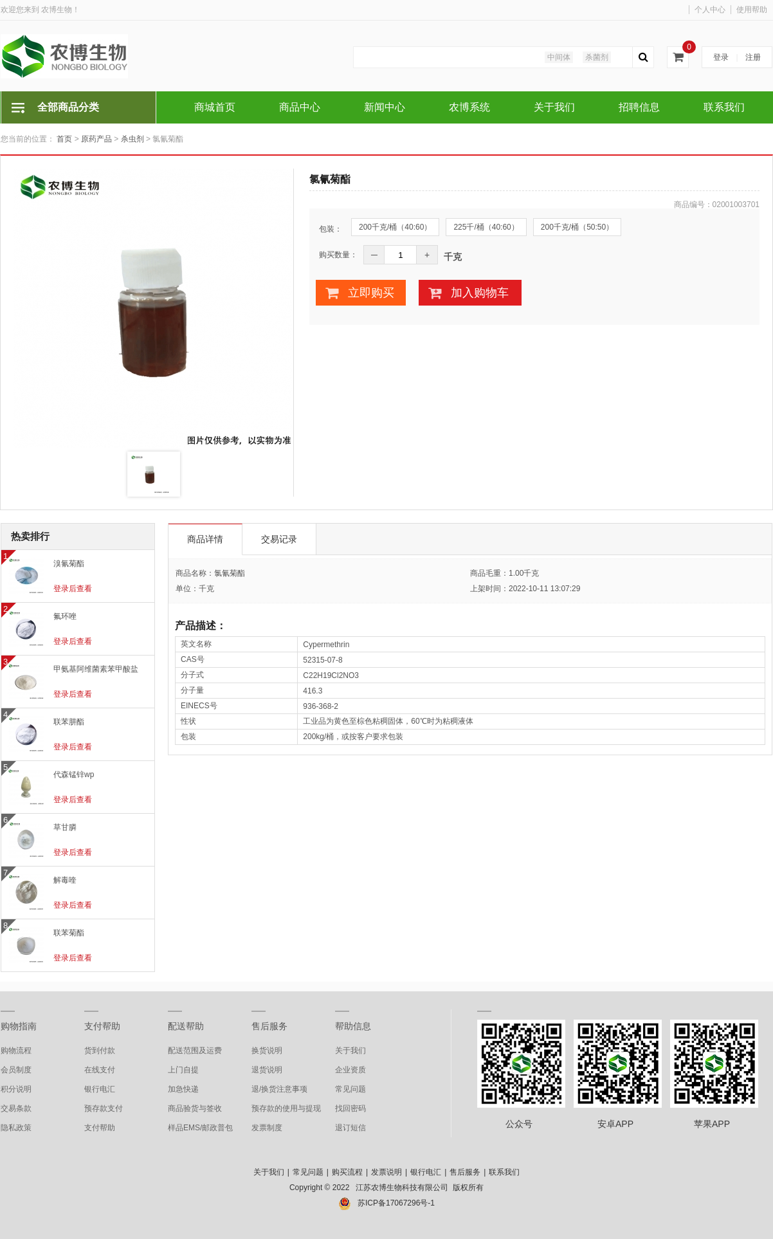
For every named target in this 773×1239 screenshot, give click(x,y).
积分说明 (16, 1089)
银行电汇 (99, 1089)
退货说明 (266, 1069)
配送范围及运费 (195, 1050)
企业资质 (350, 1069)
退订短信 (350, 1127)
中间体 (558, 57)
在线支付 (99, 1069)
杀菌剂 (596, 57)
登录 (721, 57)
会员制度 (16, 1069)
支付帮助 (102, 1026)
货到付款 (99, 1050)
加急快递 (183, 1089)
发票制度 (266, 1127)
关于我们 (350, 1050)
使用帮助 (751, 9)
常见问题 (350, 1089)
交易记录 (279, 539)
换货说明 (266, 1050)
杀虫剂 (132, 138)
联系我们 (504, 1172)
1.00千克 (524, 573)
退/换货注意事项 (279, 1089)
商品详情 (205, 539)
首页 (64, 138)
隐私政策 (16, 1127)
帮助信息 (353, 1026)
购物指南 (19, 1026)
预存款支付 (103, 1108)
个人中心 (710, 9)
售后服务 (269, 1026)
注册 (753, 57)
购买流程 (347, 1172)
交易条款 (16, 1108)
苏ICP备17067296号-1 (396, 1202)
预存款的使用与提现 (286, 1108)
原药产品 (96, 138)
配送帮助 (186, 1026)
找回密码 (350, 1108)
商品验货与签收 (195, 1108)
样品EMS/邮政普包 (200, 1127)
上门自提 (183, 1069)
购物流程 (16, 1050)
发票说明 (386, 1172)
